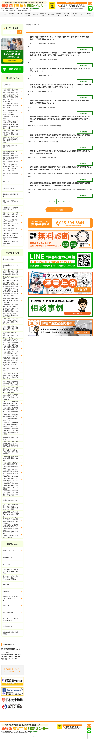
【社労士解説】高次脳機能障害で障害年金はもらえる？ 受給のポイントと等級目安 (10, 397)
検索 (19, 32)
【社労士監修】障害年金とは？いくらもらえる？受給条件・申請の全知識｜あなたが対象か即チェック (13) (10, 92)
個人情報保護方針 (8, 626)
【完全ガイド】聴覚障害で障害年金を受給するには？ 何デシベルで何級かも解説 (12, 403)
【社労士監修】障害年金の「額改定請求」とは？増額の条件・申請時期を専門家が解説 (10, 431)
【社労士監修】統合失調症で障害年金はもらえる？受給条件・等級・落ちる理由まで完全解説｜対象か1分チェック (10, 273)
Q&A (82, 15)
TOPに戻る (59, 209)
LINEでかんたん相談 (9, 188)
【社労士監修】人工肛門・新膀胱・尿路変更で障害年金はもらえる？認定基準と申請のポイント (10, 376)
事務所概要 (59, 15)
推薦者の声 (6, 585)
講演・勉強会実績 (8, 612)
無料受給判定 (43, 15)
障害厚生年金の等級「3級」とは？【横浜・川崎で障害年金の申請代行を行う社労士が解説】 (10, 521)
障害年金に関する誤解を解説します (10, 174)
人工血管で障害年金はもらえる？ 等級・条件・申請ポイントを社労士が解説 (13, 335)
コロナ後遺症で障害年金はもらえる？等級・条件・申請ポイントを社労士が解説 (10, 383)
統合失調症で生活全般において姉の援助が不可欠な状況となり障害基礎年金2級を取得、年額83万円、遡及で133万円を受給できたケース (60, 184)
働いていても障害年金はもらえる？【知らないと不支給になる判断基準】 (10, 112)
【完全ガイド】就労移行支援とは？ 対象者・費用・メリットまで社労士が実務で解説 (12, 119)
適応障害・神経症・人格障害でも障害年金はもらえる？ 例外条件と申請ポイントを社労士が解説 (10, 342)
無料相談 (51, 15)
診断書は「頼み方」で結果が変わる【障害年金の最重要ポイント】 (10, 126)
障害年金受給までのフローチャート (10, 147)
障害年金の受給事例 (8, 259)
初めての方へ (19, 15)
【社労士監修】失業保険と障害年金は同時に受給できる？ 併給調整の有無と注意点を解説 (10, 472)
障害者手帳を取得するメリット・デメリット (10, 229)
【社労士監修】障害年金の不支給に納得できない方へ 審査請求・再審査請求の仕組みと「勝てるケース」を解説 (11, 445)
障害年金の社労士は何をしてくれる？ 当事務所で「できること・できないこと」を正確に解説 (11, 98)
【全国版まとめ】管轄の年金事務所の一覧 (10, 209)
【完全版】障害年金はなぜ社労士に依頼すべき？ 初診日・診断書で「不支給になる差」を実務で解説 (10, 167)
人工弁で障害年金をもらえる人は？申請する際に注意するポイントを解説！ (10, 328)
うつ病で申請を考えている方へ (10, 266)
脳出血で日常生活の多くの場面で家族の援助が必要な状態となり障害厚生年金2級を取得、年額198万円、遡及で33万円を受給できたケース (60, 85)
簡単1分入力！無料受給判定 (10, 195)
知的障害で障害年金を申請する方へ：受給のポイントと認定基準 (10, 300)
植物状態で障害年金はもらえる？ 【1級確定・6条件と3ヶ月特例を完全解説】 (13, 534)
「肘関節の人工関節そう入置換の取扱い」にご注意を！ (10, 243)
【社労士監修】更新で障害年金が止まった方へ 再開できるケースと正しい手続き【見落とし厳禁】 (10, 390)
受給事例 (35, 15)
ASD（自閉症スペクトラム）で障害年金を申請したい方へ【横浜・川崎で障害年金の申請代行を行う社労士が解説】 (11, 286)
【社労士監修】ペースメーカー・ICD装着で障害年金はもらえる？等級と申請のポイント (10, 321)
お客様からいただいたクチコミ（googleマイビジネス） (10, 598)
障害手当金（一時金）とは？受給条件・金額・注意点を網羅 (10, 452)
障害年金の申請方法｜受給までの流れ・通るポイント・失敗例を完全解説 (10, 578)
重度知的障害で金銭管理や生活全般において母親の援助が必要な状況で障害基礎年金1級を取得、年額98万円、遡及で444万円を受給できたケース (60, 53)
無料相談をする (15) (8, 557)
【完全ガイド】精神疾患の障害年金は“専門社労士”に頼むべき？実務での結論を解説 (10, 236)
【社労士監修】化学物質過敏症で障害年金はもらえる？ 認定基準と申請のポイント (10, 410)
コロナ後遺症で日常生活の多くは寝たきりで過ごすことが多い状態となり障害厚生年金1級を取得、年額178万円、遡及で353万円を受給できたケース (60, 136)
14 (64, 201)
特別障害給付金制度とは (10, 500)
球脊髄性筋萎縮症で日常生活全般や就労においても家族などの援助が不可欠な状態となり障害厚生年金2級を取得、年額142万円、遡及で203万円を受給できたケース (60, 119)
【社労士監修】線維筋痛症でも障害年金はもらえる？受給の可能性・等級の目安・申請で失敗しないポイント (10, 362)
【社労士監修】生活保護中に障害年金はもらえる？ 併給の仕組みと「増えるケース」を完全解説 (12, 479)
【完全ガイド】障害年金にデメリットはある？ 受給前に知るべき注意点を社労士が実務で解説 (12, 222)
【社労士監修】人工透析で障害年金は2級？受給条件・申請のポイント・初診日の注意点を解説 (10, 307)
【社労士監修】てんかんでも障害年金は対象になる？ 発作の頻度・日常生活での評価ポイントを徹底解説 (10, 355)
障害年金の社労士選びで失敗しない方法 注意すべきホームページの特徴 (13, 160)
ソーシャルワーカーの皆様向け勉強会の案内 (10, 619)
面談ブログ (6, 181)
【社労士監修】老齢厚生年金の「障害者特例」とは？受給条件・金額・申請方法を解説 (10, 465)
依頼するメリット (90, 15)
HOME (4, 15)
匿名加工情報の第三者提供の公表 (10, 633)
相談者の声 (6, 605)
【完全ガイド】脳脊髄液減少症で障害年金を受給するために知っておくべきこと (10, 424)
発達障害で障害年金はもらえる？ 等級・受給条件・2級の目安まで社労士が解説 (13, 280)
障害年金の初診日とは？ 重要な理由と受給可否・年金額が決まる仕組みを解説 (13, 153)
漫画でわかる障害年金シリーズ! (10, 202)
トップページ (6, 85)
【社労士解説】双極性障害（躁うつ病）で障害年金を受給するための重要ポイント (10, 348)
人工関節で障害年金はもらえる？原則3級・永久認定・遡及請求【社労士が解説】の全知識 (10, 314)
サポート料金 (66, 15)
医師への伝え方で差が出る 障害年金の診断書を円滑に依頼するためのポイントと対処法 (13, 140)
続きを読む (83, 49)
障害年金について (27, 15)
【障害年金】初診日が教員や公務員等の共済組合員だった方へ (10, 458)
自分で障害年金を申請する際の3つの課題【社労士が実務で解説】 (10, 105)
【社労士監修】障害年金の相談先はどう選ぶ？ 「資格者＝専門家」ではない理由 (12, 133)
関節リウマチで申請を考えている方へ (10, 369)
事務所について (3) (8, 550)
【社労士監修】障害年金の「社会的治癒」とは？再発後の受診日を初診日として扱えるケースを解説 (10, 493)
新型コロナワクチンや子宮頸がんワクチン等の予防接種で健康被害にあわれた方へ (10, 216)
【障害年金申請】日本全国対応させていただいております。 (10, 571)
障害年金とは (11, 15)
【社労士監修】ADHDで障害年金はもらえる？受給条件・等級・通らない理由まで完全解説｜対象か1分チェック (10, 293)
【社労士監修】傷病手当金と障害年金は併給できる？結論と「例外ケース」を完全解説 (10, 486)
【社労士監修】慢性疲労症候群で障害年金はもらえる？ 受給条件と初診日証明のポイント (10, 417)
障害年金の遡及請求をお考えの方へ (10, 438)
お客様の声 (74, 15)
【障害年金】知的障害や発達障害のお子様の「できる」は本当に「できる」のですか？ (11, 514)
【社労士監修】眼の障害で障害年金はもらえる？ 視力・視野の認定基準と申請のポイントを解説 (12, 507)
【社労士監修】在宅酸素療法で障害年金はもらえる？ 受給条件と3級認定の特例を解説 (13, 527)
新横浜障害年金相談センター (33, 25)
